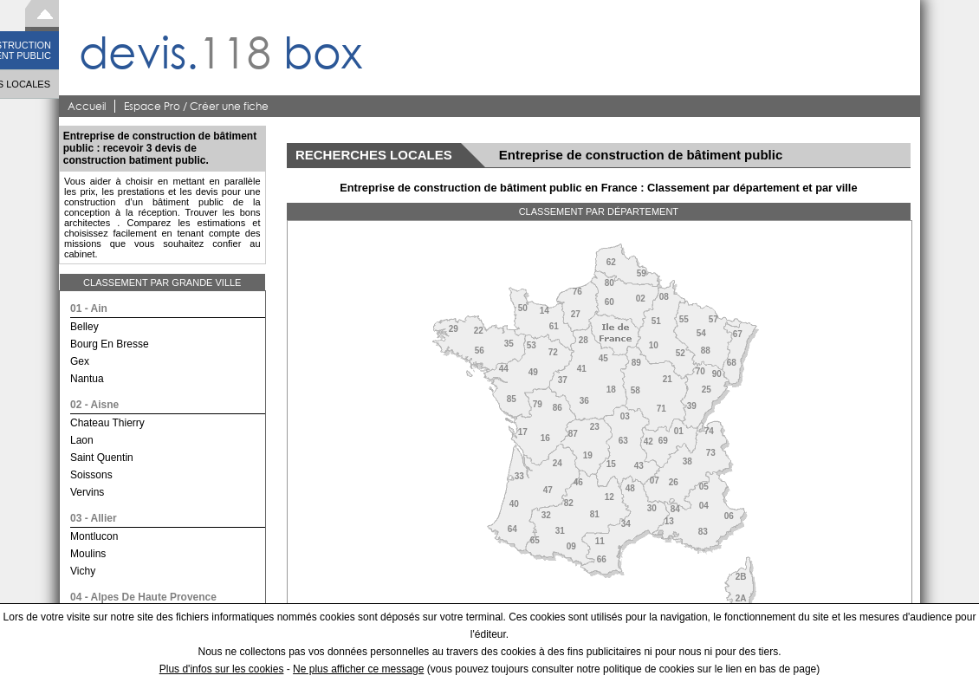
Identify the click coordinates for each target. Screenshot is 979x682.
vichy (82, 571)
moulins (88, 554)
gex (79, 361)
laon (82, 440)
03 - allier (93, 518)
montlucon (94, 536)
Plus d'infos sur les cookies (221, 669)
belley (84, 327)
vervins (87, 492)
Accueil (87, 106)
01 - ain (88, 308)
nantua (87, 379)
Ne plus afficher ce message (358, 669)
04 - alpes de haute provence (143, 597)
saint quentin (101, 457)
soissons (91, 475)
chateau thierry (107, 423)
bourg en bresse (109, 344)
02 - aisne (94, 405)
